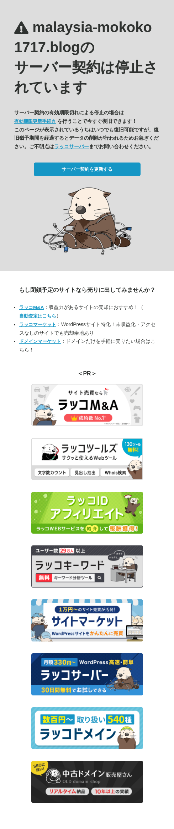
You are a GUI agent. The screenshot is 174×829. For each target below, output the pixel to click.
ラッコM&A (31, 307)
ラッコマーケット (37, 324)
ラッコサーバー (71, 146)
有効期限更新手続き (35, 121)
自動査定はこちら (37, 316)
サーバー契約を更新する (87, 169)
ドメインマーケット (40, 341)
